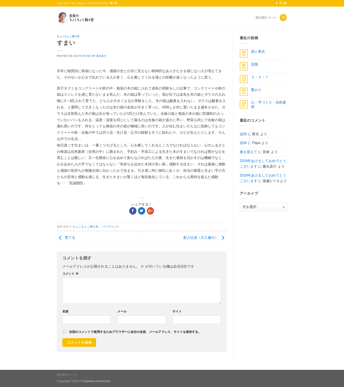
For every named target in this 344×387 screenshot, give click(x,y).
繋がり (256, 90)
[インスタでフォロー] (281, 3)
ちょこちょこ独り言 (68, 36)
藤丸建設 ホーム (266, 17)
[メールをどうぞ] (285, 3)
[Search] (283, 17)
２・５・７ (260, 77)
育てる (66, 237)
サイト (177, 311)
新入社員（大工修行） (204, 237)
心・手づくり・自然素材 (268, 104)
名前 (65, 311)
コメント (70, 273)
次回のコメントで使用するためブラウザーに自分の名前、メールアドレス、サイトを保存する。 (135, 332)
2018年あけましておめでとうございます (263, 163)
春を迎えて (248, 152)
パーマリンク (110, 226)
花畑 (254, 64)
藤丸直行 (101, 56)
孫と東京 (258, 51)
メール (122, 311)
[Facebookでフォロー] (276, 3)
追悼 (243, 134)
